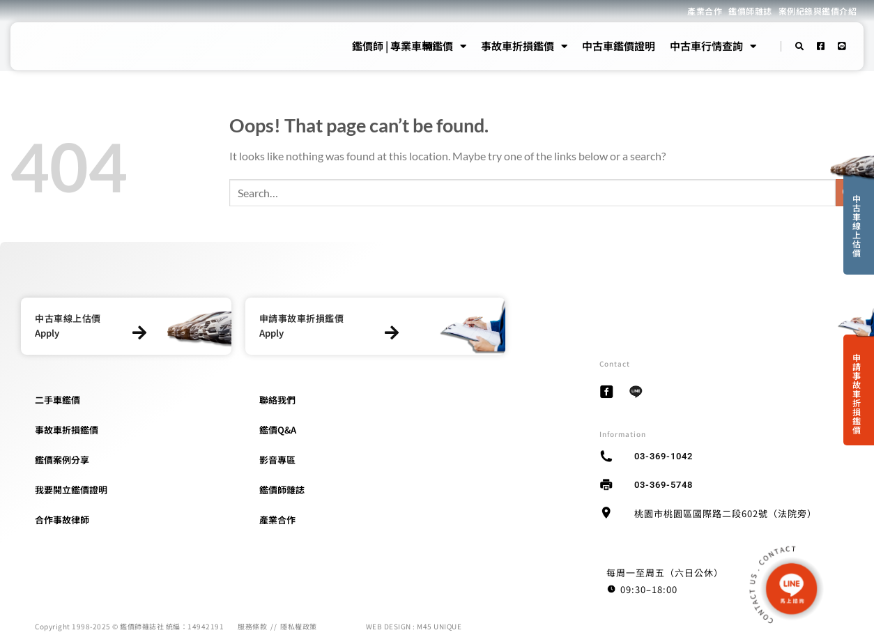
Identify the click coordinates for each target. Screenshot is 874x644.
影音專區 (277, 459)
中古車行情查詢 (713, 46)
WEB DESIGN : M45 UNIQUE (414, 626)
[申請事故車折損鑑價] (392, 333)
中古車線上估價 (856, 225)
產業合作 (704, 11)
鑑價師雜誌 (750, 11)
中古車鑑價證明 (618, 45)
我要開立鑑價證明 (71, 489)
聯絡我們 (277, 399)
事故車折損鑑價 (524, 46)
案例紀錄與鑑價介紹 (818, 11)
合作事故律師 (62, 519)
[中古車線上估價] (140, 333)
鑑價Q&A (277, 429)
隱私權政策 (298, 626)
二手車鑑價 (57, 399)
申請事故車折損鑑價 (856, 393)
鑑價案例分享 (62, 459)
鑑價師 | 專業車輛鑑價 (409, 46)
